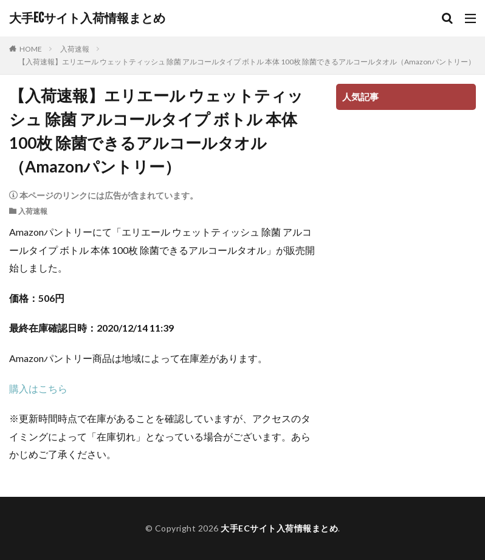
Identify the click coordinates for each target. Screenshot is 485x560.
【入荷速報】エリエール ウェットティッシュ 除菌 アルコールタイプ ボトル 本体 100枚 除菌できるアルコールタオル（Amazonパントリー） (246, 61)
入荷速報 (74, 48)
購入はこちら (38, 388)
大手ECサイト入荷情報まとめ (87, 18)
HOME (30, 48)
